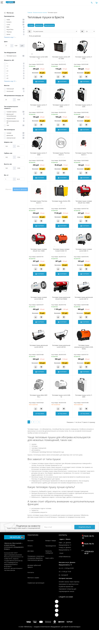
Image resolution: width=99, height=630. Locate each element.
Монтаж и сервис (33, 578)
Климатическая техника (40, 12)
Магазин (30, 540)
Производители (50, 546)
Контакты (31, 572)
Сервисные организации (36, 583)
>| (39, 422)
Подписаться (85, 527)
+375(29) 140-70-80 (88, 536)
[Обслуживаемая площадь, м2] (8, 99)
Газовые (30, 25)
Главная (30, 12)
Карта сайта (49, 558)
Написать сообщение (49, 552)
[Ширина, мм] (8, 146)
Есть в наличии (34, 36)
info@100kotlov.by (64, 556)
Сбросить (8, 189)
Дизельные (39, 25)
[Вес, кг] (8, 179)
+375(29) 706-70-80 (88, 544)
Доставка (31, 551)
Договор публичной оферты (34, 566)
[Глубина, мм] (8, 157)
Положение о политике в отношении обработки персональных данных (36, 558)
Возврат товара (50, 540)
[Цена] (7, 45)
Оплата (30, 546)
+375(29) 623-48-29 (89, 552)
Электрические (49, 25)
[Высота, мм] (8, 168)
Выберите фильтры (20, 189)
